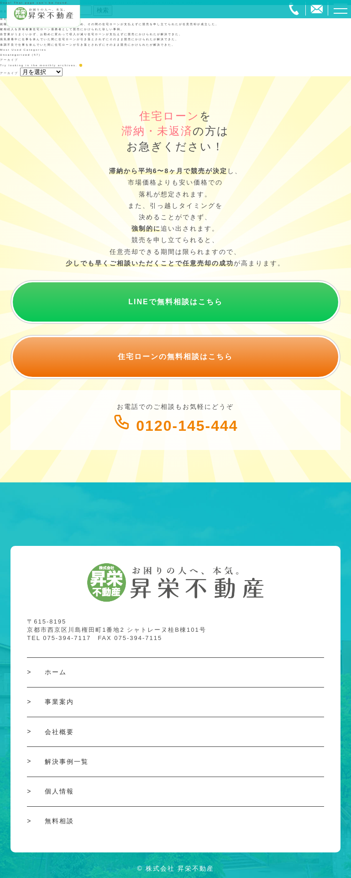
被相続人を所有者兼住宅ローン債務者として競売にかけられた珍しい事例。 (62, 29)
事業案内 (59, 701)
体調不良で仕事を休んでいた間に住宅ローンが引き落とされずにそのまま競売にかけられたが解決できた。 (87, 44)
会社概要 (59, 731)
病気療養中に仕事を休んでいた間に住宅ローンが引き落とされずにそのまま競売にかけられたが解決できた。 (89, 39)
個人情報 (59, 791)
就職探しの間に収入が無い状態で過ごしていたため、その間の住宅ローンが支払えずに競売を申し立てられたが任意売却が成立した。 (109, 24)
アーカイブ (9, 72)
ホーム (56, 672)
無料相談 (59, 821)
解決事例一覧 (67, 761)
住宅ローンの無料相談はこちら (175, 356)
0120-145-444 (175, 426)
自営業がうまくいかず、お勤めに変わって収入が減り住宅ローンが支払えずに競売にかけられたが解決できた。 (91, 34)
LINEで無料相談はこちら (175, 302)
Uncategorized (15, 54)
